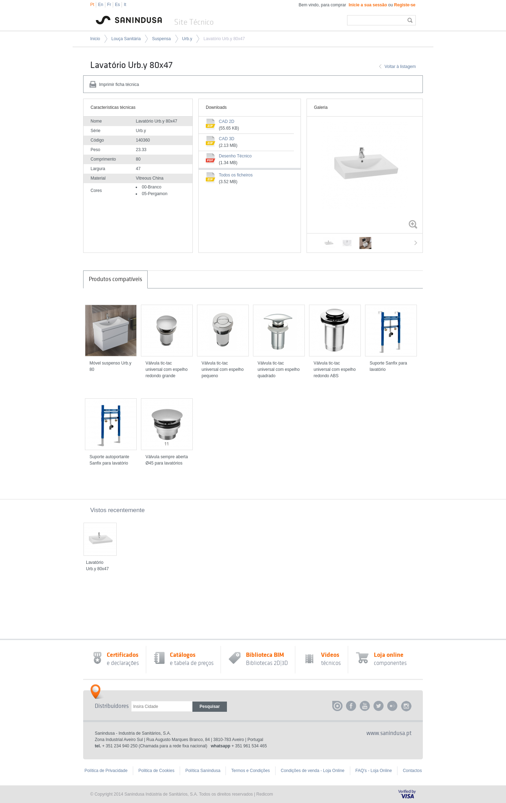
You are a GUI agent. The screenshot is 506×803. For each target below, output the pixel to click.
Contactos (412, 770)
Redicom (264, 794)
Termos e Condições (250, 770)
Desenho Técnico (235, 156)
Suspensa (161, 38)
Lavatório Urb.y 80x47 (224, 38)
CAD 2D (226, 121)
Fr (109, 4)
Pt (92, 4)
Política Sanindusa (202, 770)
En (100, 4)
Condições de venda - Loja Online (313, 770)
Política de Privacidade (106, 770)
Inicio (95, 38)
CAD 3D (226, 138)
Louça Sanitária (126, 38)
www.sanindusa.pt (389, 733)
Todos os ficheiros (236, 175)
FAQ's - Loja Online (374, 770)
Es (117, 4)
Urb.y (187, 38)
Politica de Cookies (156, 770)
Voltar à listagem (400, 66)
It (125, 4)
